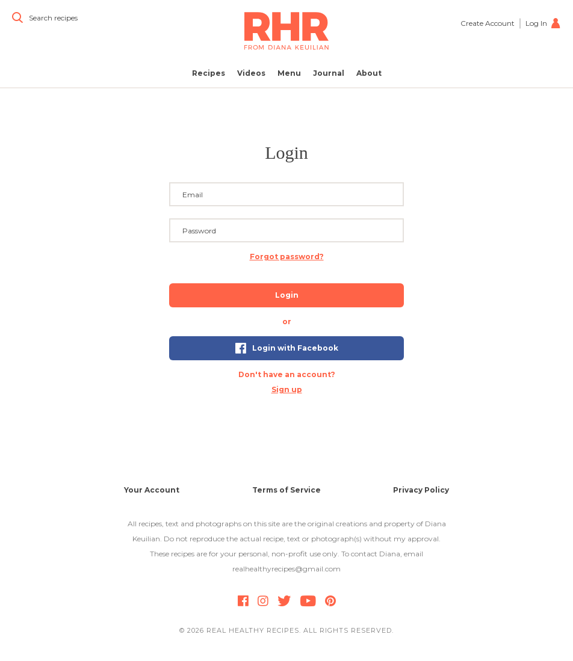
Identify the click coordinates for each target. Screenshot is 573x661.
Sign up (286, 389)
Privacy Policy (421, 489)
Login (287, 295)
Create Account (487, 23)
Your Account (151, 489)
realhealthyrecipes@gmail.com (286, 568)
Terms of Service (286, 489)
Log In (543, 23)
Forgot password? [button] (287, 256)
